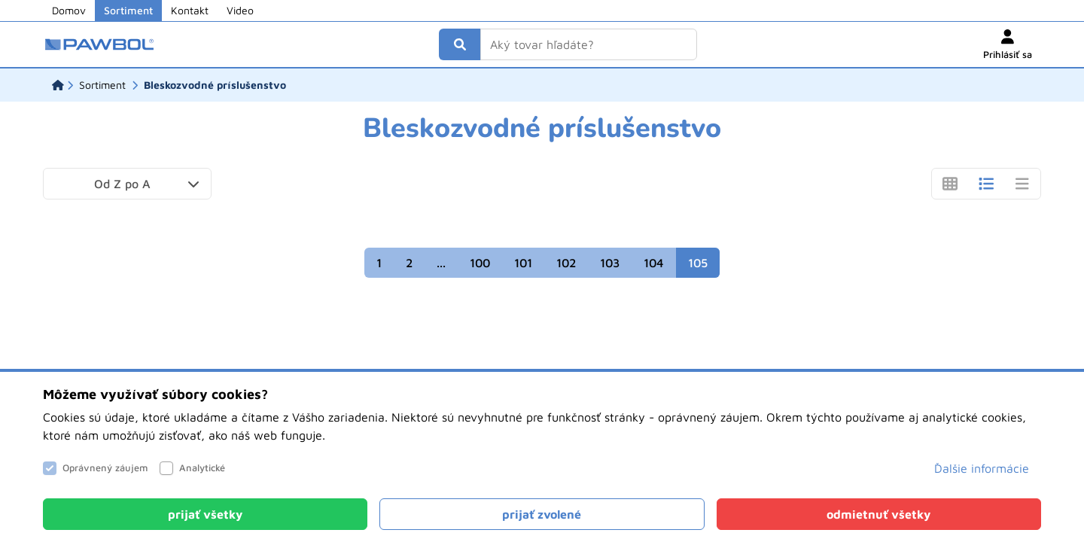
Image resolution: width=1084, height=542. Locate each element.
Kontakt (190, 10)
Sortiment (128, 10)
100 (480, 262)
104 (654, 262)
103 (610, 262)
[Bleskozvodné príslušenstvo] (215, 85)
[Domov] (58, 85)
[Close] (205, 514)
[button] (127, 183)
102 (566, 262)
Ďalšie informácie (981, 468)
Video (240, 10)
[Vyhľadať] (460, 44)
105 (698, 262)
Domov (69, 10)
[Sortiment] (102, 85)
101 (523, 262)
